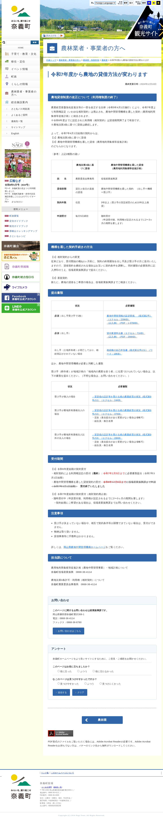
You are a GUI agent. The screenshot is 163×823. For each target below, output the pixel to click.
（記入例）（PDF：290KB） (122, 336)
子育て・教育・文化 (23, 54)
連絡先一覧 (17, 121)
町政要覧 (12, 216)
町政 (14, 76)
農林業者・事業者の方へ (23, 93)
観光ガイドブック (16, 226)
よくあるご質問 (19, 115)
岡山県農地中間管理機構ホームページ (85, 547)
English (15, 133)
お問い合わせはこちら (69, 631)
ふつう (82, 671)
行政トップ (51, 60)
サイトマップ (18, 127)
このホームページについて (62, 773)
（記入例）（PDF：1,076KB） (123, 323)
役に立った (65, 671)
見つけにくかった (110, 684)
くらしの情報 (19, 84)
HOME (21, 48)
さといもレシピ (15, 236)
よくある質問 (47, 787)
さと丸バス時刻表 (20, 109)
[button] (53, 36)
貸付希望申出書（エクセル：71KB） (126, 333)
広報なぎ (13, 180)
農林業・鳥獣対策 (91, 60)
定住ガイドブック (16, 221)
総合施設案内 (19, 102)
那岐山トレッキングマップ (21, 231)
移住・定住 (18, 61)
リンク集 (45, 773)
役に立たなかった (103, 671)
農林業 (105, 60)
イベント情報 (19, 69)
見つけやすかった (68, 684)
